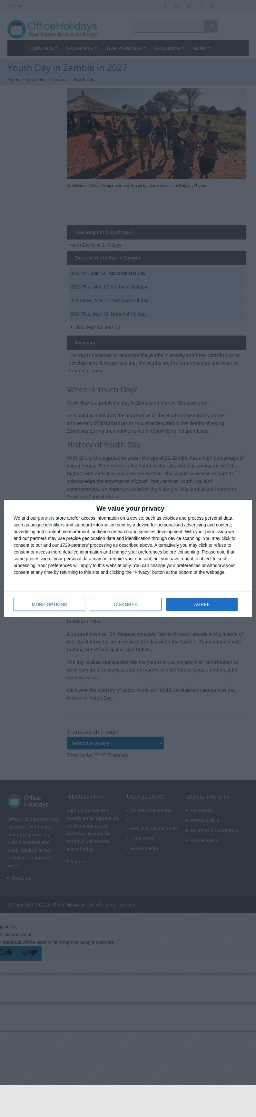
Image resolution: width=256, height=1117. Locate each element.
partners (46, 518)
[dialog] (128, 558)
